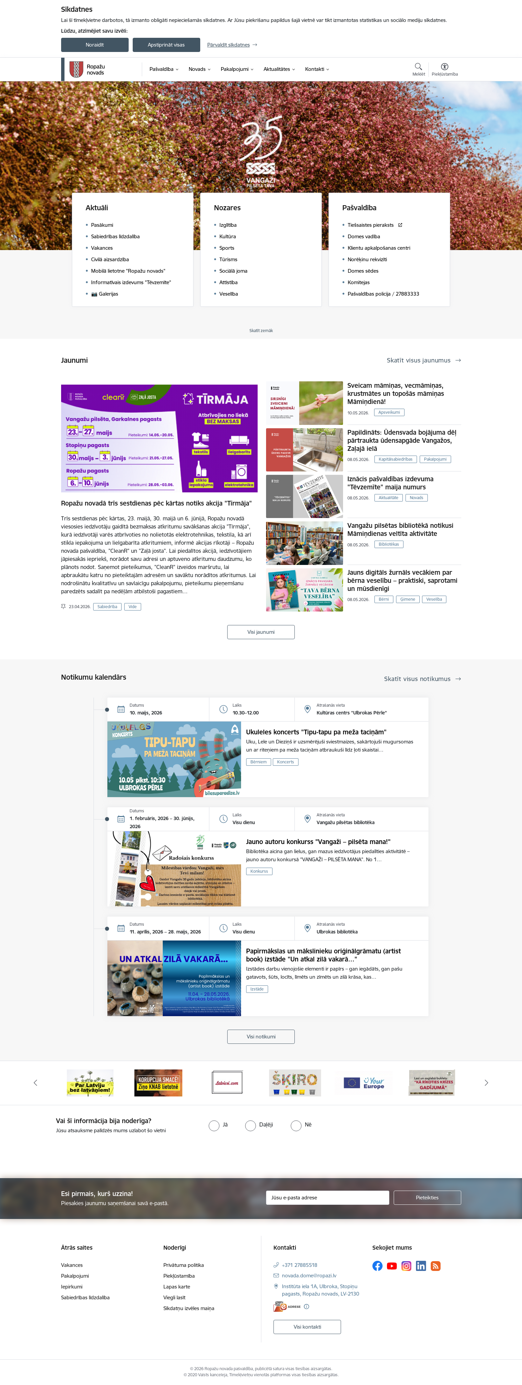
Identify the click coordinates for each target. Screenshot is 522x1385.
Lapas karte (176, 1286)
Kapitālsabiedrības (396, 459)
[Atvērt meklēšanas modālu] (418, 70)
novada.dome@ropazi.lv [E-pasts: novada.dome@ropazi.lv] (309, 1275)
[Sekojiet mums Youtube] (392, 1265)
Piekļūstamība (179, 1276)
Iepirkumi (71, 1286)
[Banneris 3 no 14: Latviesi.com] (226, 1082)
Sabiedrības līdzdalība (85, 1297)
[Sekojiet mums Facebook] (377, 1266)
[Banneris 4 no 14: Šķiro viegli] (295, 1082)
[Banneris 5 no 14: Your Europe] (364, 1082)
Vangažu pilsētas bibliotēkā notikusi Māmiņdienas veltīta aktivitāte (400, 529)
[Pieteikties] (427, 1198)
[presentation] (56, 1153)
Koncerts (285, 761)
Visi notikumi (261, 1036)
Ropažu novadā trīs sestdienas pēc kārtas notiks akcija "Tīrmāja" (156, 503)
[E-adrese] (287, 1306)
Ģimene (407, 599)
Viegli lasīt (174, 1297)
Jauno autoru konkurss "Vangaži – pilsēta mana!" (318, 842)
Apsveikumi (389, 412)
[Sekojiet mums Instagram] (406, 1266)
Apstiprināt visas (166, 45)
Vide (133, 606)
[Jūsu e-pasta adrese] (327, 1198)
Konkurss (259, 871)
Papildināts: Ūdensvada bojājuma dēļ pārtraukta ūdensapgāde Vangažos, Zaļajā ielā (401, 440)
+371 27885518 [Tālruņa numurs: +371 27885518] (299, 1265)
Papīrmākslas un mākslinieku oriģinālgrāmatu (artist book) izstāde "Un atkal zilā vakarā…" (323, 955)
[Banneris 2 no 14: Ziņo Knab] (158, 1082)
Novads (416, 497)
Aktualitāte (388, 497)
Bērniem (259, 761)
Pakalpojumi (435, 459)
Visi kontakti (307, 1327)
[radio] (218, 1124)
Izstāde (257, 989)
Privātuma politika (183, 1265)
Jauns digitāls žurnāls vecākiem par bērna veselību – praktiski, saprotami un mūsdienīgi (402, 580)
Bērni (384, 599)
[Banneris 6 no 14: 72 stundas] (432, 1082)
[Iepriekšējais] (35, 1083)
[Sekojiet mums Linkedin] (421, 1266)
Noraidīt (95, 45)
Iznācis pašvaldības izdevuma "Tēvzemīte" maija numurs (390, 483)
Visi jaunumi (261, 632)
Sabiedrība (107, 606)
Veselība (434, 599)
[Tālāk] (486, 1083)
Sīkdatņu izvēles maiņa (188, 1308)
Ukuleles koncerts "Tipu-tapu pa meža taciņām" (316, 732)
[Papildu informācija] (306, 1306)
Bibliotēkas (389, 544)
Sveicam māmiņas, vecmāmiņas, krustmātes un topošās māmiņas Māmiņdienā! (395, 393)
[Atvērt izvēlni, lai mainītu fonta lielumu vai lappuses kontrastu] (444, 70)
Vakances (72, 1265)
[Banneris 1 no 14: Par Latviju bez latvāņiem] (90, 1082)
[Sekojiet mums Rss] (435, 1266)
